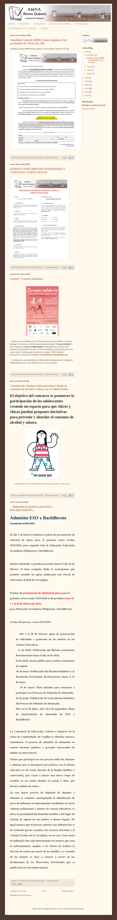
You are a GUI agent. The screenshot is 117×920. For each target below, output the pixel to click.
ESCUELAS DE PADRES (60, 24)
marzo (89, 70)
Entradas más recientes (19, 891)
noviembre (91, 55)
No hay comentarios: (52, 157)
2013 (87, 95)
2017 (87, 81)
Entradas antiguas (68, 891)
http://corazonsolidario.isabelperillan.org (51, 355)
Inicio (44, 891)
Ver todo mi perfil (88, 109)
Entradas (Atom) (25, 895)
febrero (89, 74)
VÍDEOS (44, 28)
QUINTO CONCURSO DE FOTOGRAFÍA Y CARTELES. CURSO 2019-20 (37, 170)
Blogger (81, 909)
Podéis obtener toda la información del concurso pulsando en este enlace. (42, 484)
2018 (87, 78)
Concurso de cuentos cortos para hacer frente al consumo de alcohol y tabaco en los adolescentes (39, 387)
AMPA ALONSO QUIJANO (95, 105)
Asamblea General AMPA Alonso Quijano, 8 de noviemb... (96, 60)
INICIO (11, 24)
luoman (60, 909)
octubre (89, 66)
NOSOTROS (24, 24)
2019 (87, 52)
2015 (87, 88)
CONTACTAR (39, 24)
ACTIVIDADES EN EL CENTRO (22, 28)
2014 (87, 92)
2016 (87, 85)
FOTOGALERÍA (82, 24)
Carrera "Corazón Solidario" (27, 278)
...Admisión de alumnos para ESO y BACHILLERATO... (31, 508)
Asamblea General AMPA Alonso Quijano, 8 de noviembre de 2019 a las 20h (38, 41)
